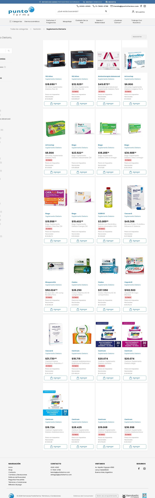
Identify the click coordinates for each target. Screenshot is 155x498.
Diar (14, 244)
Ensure (15, 273)
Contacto (12, 472)
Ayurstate (16, 142)
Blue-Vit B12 (17, 171)
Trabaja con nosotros (137, 21)
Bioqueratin (17, 162)
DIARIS (15, 248)
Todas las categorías (19, 29)
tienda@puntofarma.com (60, 472)
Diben (15, 252)
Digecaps (16, 257)
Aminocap (17, 110)
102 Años (16, 86)
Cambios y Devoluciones (17, 475)
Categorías (17, 21)
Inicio (10, 467)
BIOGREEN (16, 158)
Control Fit (17, 220)
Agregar (55, 103)
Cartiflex (16, 195)
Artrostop (17, 138)
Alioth (15, 102)
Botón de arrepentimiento (107, 496)
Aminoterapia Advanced (20, 120)
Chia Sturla (17, 212)
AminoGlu (16, 115)
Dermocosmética (32, 21)
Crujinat (16, 228)
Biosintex (16, 167)
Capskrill (16, 191)
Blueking (16, 175)
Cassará (16, 199)
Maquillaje (67, 21)
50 (13, 90)
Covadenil (17, 224)
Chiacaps (17, 216)
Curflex (16, 232)
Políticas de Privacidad (17, 477)
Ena (14, 269)
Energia (15, 71)
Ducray (15, 265)
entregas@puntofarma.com (61, 475)
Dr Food (16, 261)
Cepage (16, 207)
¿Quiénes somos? (118, 21)
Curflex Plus (17, 236)
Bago (15, 146)
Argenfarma (18, 130)
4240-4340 (55, 467)
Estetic (15, 277)
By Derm (16, 183)
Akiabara (16, 98)
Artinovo (16, 134)
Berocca (16, 154)
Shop (10, 470)
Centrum (16, 203)
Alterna (15, 106)
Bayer (15, 150)
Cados (15, 187)
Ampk (15, 126)
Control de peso (19, 67)
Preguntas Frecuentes (16, 480)
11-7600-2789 (56, 470)
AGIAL (15, 94)
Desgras (16, 240)
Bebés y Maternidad (100, 21)
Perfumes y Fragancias (51, 21)
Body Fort (16, 179)
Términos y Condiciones (17, 482)
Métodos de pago (15, 484)
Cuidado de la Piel (82, 21)
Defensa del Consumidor (83, 496)
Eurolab (16, 281)
